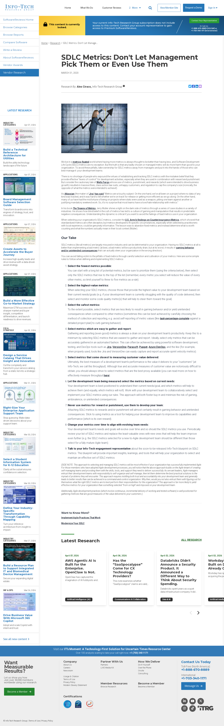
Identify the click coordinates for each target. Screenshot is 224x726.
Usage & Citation (71, 676)
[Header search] (150, 8)
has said (99, 193)
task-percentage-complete (174, 318)
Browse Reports (13, 34)
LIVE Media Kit (107, 668)
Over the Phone (145, 668)
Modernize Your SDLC (72, 523)
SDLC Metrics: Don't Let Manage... (80, 43)
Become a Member (19, 691)
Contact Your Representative (204, 20)
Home (68, 7)
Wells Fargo (103, 182)
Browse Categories (15, 27)
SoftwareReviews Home (18, 19)
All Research (191, 539)
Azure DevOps (157, 347)
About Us (67, 665)
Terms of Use (69, 679)
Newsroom (68, 671)
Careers (67, 668)
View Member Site (169, 7)
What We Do (86, 7)
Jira (91, 193)
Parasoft (133, 347)
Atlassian (69, 193)
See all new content (16, 639)
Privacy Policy (69, 682)
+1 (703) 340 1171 (139, 653)
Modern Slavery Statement (75, 685)
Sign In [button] (212, 7)
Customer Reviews (111, 7)
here (106, 375)
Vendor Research (14, 72)
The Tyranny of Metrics (84, 208)
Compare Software (15, 42)
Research (55, 43)
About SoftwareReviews (19, 57)
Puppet (143, 347)
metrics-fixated (81, 162)
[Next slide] (198, 612)
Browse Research (109, 687)
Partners (105, 665)
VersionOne (119, 347)
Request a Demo (193, 7)
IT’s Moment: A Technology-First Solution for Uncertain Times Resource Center (117, 649)
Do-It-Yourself (144, 665)
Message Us (193, 686)
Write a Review (13, 50)
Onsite (141, 671)
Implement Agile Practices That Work (80, 517)
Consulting (143, 674)
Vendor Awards (13, 65)
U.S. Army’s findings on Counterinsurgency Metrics (152, 220)
